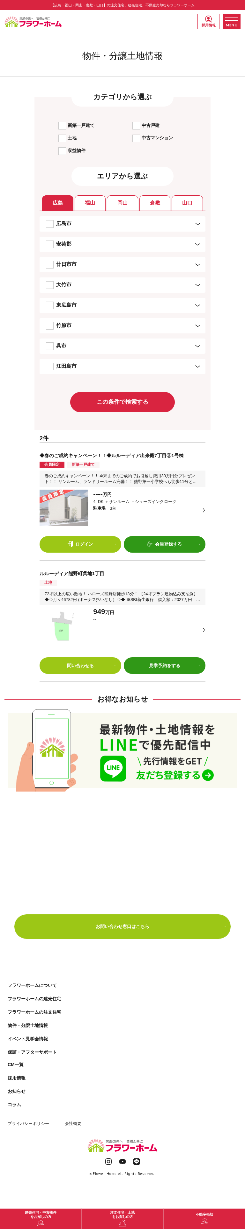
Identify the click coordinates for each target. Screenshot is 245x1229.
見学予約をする (174, 665)
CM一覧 (16, 1064)
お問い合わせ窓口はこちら (161, 926)
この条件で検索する (122, 402)
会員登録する (173, 544)
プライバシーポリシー (28, 1123)
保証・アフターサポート (32, 1052)
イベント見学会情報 (28, 1038)
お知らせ (17, 1091)
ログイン (92, 544)
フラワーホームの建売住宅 (34, 998)
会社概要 (73, 1123)
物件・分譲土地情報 (28, 1025)
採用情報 (209, 21)
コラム (14, 1104)
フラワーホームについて (32, 985)
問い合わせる (91, 665)
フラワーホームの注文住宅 (34, 1012)
